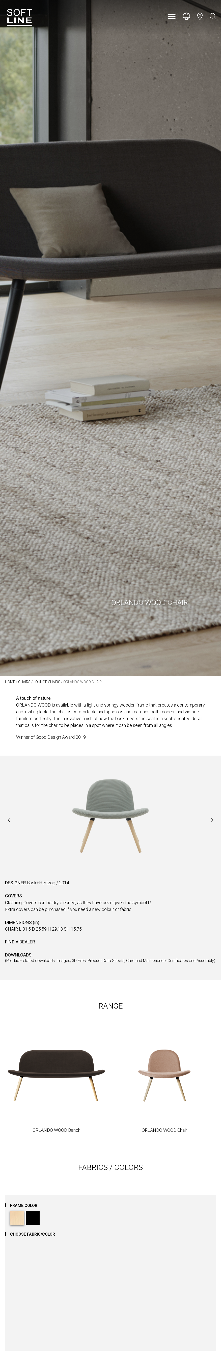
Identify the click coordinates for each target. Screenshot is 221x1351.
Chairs (24, 682)
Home (10, 682)
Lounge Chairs (47, 682)
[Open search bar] (213, 16)
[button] (172, 16)
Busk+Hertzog (41, 882)
